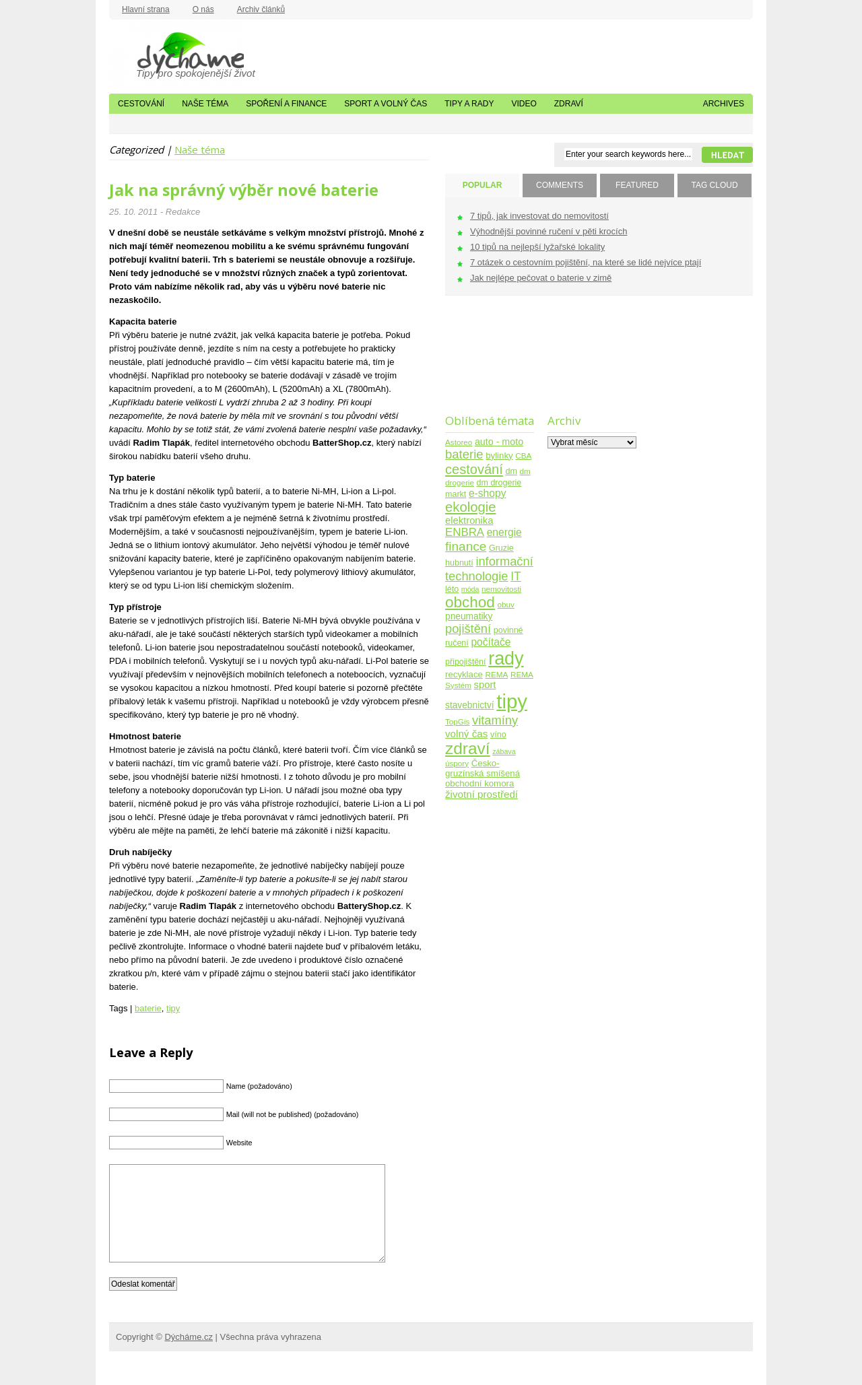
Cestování (141, 103)
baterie (148, 1008)
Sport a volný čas (385, 103)
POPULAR (482, 185)
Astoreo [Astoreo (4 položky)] (458, 442)
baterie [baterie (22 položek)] (464, 454)
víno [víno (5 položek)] (498, 734)
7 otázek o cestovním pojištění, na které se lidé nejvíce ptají (585, 262)
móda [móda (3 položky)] (470, 589)
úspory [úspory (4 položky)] (457, 763)
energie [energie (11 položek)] (504, 532)
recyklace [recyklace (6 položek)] (464, 674)
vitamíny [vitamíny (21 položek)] (495, 720)
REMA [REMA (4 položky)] (497, 674)
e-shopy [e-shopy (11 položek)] (487, 493)
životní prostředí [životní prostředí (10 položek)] (481, 794)
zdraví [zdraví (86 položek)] (467, 748)
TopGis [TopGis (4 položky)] (457, 721)
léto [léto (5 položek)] (452, 589)
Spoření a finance (286, 103)
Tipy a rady (469, 103)
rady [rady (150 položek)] (505, 658)
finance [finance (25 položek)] (465, 546)
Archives (723, 103)
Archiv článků (261, 9)
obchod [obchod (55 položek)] (470, 602)
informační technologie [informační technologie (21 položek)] (489, 568)
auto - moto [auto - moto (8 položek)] (499, 441)
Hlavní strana (146, 9)
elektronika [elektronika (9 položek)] (469, 520)
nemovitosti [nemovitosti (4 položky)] (501, 588)
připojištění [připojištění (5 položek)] (465, 662)
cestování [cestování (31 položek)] (474, 469)
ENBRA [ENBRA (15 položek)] (464, 532)
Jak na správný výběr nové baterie (243, 190)
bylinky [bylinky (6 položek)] (499, 455)
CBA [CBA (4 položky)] (523, 455)
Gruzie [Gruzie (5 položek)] (501, 548)
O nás (203, 9)
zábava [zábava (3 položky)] (503, 751)
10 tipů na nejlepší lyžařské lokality (537, 247)
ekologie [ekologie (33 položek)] (470, 507)
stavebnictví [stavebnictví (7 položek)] (469, 705)
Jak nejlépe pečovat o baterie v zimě (540, 278)
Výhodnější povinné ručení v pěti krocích (548, 231)
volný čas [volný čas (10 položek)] (466, 733)
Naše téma (205, 103)
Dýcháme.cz (176, 53)
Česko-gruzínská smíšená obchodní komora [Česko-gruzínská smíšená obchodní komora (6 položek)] (482, 773)
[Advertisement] (487, 363)
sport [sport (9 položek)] (485, 684)
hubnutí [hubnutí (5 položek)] (459, 563)
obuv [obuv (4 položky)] (506, 604)
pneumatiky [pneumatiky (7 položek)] (468, 616)
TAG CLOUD (714, 185)
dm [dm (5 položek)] (511, 471)
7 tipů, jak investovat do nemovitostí (539, 216)
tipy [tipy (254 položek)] (511, 701)
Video (523, 103)
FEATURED (637, 185)
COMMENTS (559, 185)
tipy (173, 1008)
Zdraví (568, 103)
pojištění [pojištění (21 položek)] (468, 628)
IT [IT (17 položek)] (515, 576)
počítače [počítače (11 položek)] (490, 642)
